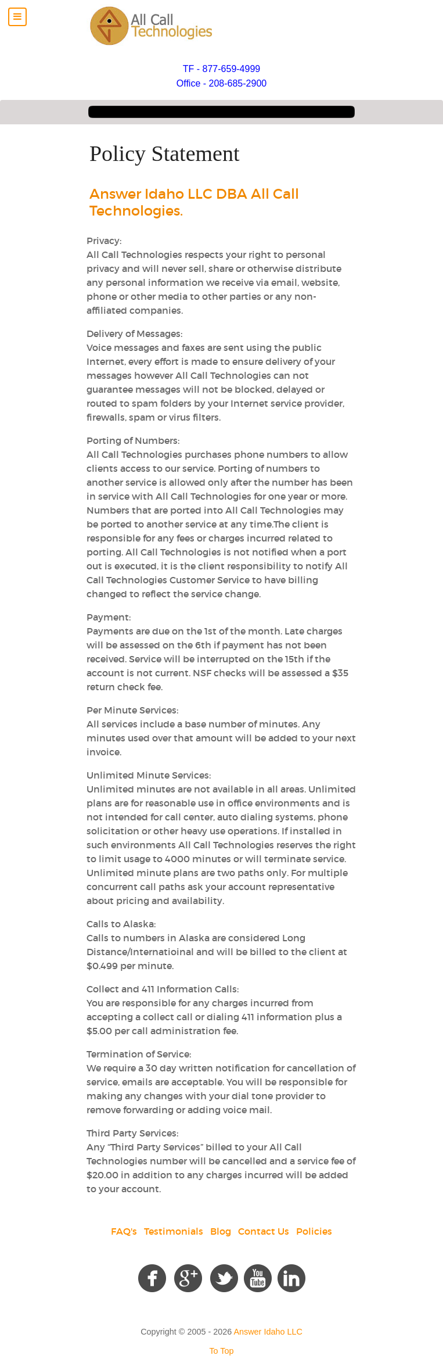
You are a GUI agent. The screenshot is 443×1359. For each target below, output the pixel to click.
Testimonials (173, 1231)
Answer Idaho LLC (267, 1331)
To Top (221, 1351)
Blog (220, 1231)
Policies (314, 1231)
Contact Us (263, 1231)
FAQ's (124, 1231)
